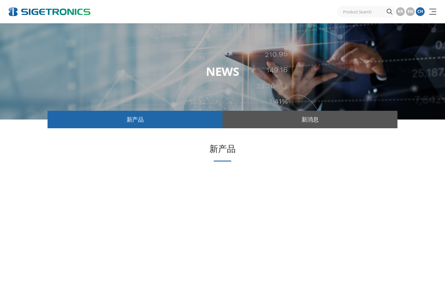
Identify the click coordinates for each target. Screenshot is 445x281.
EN (410, 11)
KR (400, 11)
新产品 (135, 119)
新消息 (310, 119)
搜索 (390, 12)
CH (420, 11)
